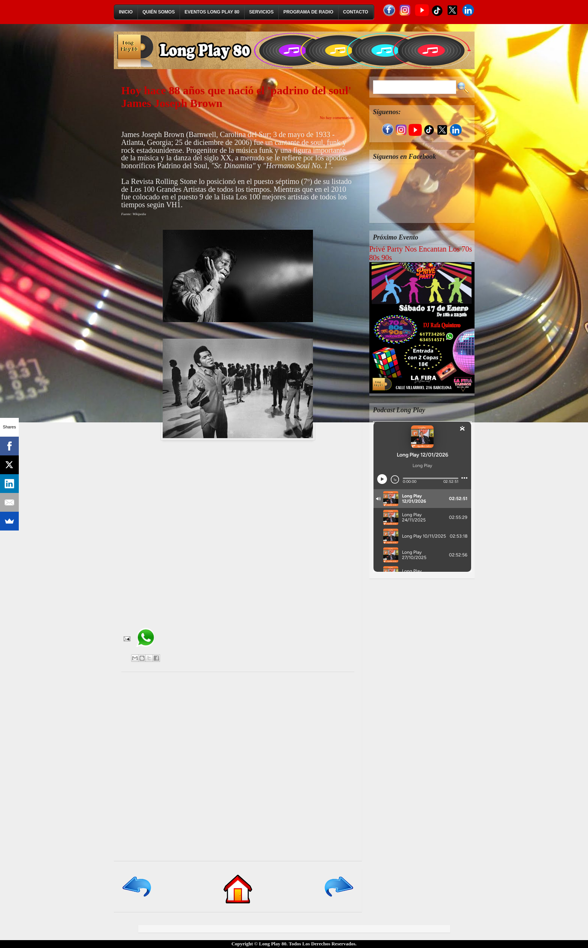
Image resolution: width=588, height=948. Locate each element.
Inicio (126, 12)
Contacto (355, 12)
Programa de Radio (308, 12)
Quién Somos (158, 12)
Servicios (261, 12)
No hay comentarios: (337, 117)
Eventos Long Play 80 (211, 12)
